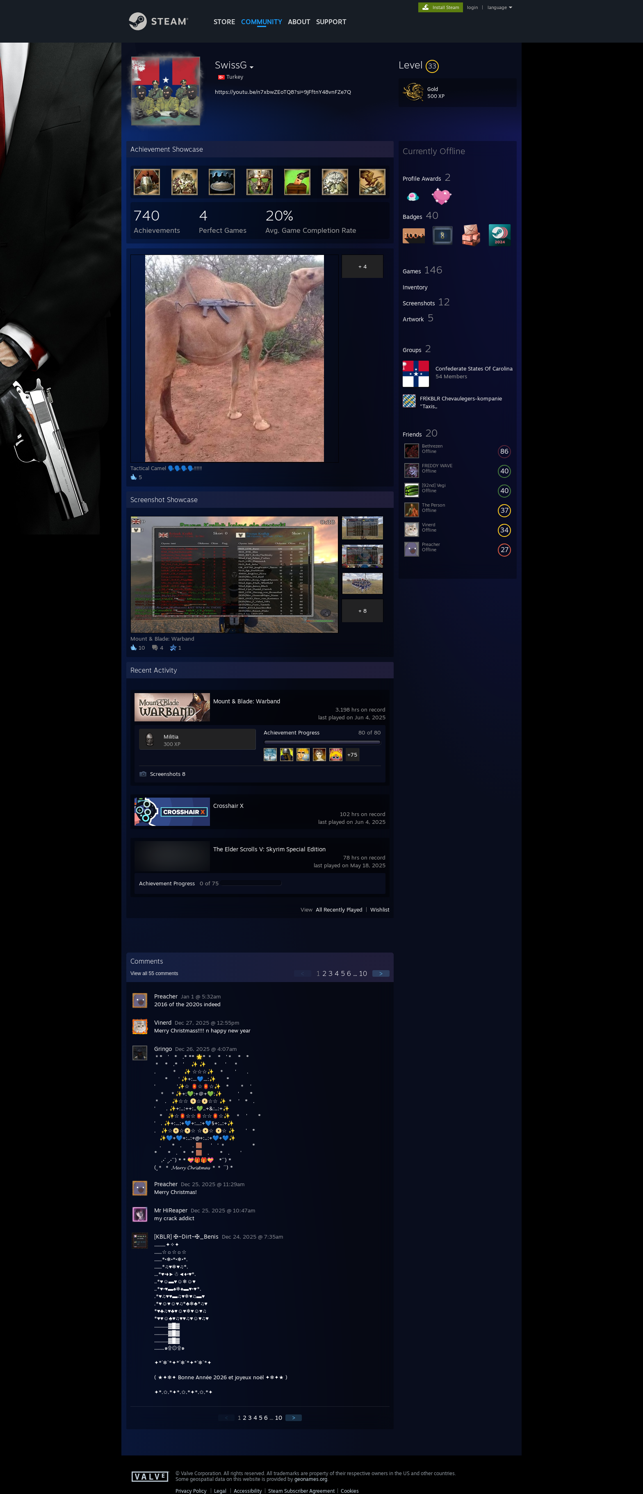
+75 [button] (352, 754)
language (497, 7)
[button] (458, 65)
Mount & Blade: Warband (246, 701)
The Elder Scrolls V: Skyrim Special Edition (269, 849)
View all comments (154, 973)
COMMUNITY (261, 22)
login (472, 7)
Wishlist (380, 909)
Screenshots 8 (167, 774)
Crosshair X (228, 805)
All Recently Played (339, 909)
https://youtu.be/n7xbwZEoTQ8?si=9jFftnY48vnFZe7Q (283, 92)
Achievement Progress (291, 732)
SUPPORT (331, 22)
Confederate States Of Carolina (474, 368)
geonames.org (310, 1479)
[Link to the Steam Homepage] (165, 28)
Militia (171, 736)
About (299, 22)
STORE (224, 22)
